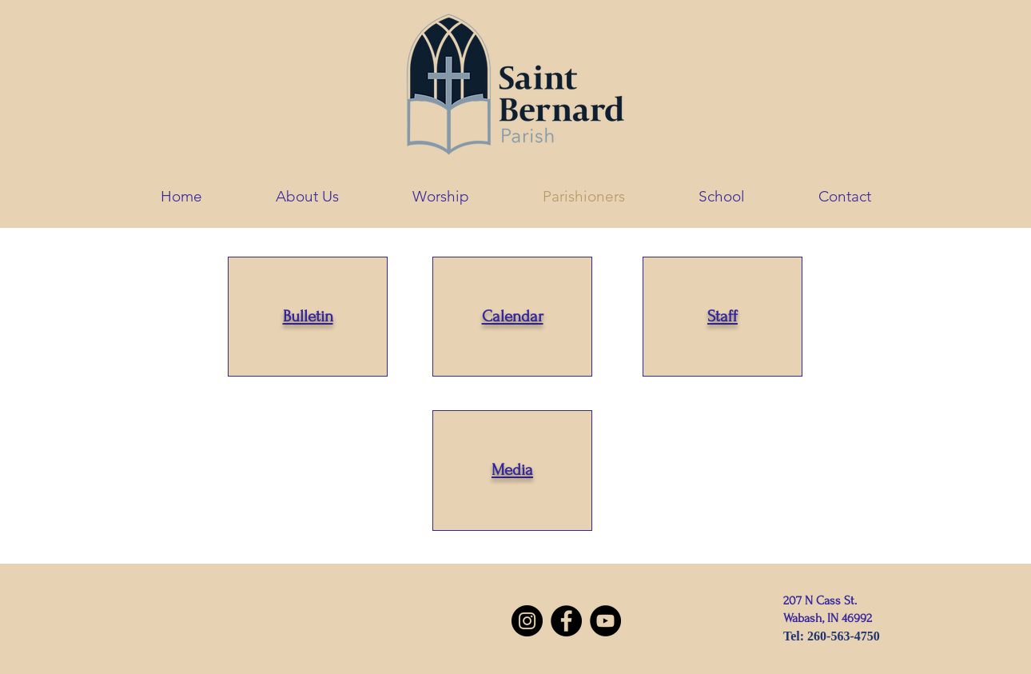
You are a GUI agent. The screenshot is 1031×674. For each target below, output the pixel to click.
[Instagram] (527, 620)
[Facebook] (566, 620)
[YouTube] (605, 620)
